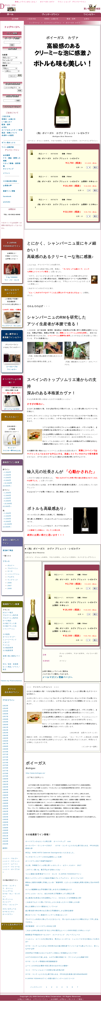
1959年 (5, 722)
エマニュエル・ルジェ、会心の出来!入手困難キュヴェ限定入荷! (50, 893)
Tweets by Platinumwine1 (11, 681)
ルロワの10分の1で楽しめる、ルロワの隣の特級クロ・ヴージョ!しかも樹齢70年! (57, 957)
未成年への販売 (8, 135)
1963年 (5, 733)
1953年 (5, 706)
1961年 (5, 727)
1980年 (5, 779)
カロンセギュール (9, 909)
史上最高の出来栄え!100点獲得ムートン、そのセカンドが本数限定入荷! (53, 898)
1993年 (5, 814)
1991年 (5, 809)
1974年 (5, 762)
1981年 (5, 781)
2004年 (5, 844)
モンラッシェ (7, 899)
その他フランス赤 (10, 623)
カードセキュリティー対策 (12, 130)
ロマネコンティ (8, 911)
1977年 (5, 771)
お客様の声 (7, 185)
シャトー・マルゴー (10, 858)
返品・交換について (9, 133)
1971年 (5, 754)
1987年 (5, 798)
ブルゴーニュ (12, 568)
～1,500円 (7, 472)
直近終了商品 (8, 550)
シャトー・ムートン (10, 864)
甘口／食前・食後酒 (10, 664)
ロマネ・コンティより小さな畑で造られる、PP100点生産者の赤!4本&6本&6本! (56, 974)
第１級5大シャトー (9, 854)
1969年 (5, 749)
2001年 (5, 836)
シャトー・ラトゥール (11, 867)
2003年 (5, 841)
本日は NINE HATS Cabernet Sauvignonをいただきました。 (50, 852)
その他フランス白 (10, 626)
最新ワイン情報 (9, 191)
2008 (9, 588)
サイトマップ (8, 169)
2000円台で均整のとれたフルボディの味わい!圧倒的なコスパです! (51, 953)
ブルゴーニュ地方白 (10, 618)
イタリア (6, 642)
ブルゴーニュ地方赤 (10, 615)
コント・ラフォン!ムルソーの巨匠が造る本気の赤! (45, 970)
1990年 (5, 806)
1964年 (5, 735)
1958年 (5, 719)
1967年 (5, 743)
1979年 (5, 776)
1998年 (5, 828)
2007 (9, 585)
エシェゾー (6, 902)
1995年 (5, 819)
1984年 (5, 790)
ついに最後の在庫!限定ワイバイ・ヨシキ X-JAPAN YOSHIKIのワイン (53, 874)
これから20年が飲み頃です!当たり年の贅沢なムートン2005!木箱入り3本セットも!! (57, 930)
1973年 (5, 760)
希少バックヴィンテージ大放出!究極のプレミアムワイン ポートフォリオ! (54, 878)
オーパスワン (7, 914)
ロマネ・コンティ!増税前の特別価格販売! (41, 961)
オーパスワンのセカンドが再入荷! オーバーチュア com (48, 841)
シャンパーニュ (13, 574)
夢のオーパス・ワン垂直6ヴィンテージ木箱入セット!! (46, 915)
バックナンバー (36, 987)
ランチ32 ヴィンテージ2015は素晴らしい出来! (43, 857)
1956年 (5, 714)
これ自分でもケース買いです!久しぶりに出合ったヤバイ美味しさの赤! (52, 902)
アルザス (10, 577)
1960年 (5, 724)
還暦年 (5, 848)
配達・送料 (6, 124)
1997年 (5, 825)
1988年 (5, 800)
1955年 (5, 711)
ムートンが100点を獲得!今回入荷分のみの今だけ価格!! (46, 966)
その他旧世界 (8, 648)
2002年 (5, 838)
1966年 (5, 741)
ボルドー (10, 565)
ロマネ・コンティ (9, 886)
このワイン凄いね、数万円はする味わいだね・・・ (45, 870)
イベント (6, 173)
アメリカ (6, 645)
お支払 (4, 127)
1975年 (5, 765)
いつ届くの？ (7, 122)
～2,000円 (7, 475)
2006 (9, 583)
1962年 (5, 730)
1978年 (5, 773)
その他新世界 (8, 650)
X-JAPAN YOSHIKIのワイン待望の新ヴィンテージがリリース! (50, 978)
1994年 (5, 817)
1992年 (5, 811)
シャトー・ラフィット (11, 861)
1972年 (5, 757)
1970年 (5, 752)
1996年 (5, 822)
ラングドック (12, 580)
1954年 (5, 708)
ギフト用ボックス (8, 143)
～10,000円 (7, 483)
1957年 (5, 716)
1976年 (5, 768)
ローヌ (10, 571)
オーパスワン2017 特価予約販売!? (39, 861)
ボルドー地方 (8, 612)
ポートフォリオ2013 (11, 409)
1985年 (5, 792)
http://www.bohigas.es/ (35, 773)
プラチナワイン (8, 700)
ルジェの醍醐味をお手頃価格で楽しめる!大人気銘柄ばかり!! (48, 889)
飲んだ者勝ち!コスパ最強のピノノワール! (41, 906)
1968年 (5, 746)
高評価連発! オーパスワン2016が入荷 (40, 926)
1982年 (5, 784)
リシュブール (7, 891)
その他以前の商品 (10, 181)
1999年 (5, 830)
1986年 (5, 795)
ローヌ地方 (7, 621)
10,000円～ (7, 486)
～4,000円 (7, 477)
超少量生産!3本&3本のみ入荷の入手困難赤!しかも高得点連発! (49, 911)
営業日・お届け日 (8, 119)
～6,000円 (7, 480)
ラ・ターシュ (7, 888)
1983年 (5, 787)
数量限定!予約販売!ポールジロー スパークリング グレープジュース (52, 935)
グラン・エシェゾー (10, 904)
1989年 (5, 803)
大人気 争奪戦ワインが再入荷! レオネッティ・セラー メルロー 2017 (53, 865)
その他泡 (6, 634)
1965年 (5, 738)
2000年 (5, 833)
